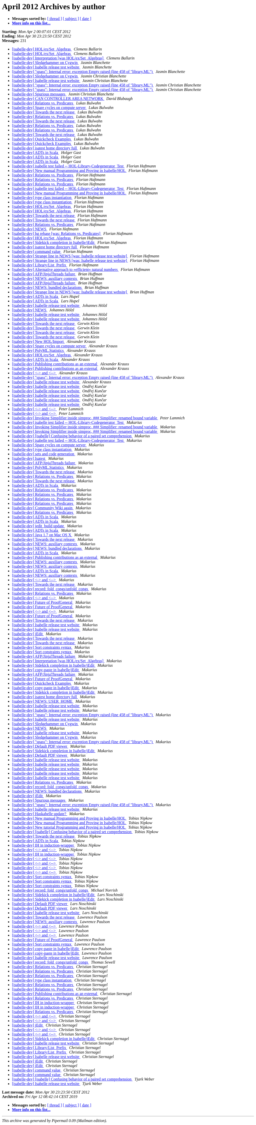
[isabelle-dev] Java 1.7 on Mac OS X (42, 535)
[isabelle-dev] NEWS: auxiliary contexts (45, 278)
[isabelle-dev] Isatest (29, 458)
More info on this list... (31, 23)
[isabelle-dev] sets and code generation (43, 454)
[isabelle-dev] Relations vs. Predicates (43, 103)
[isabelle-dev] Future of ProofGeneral (42, 602)
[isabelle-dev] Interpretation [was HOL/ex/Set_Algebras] (58, 58)
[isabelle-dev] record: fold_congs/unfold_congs (50, 589)
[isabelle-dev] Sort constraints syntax (42, 647)
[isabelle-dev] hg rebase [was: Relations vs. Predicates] (56, 233)
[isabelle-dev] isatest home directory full (45, 148)
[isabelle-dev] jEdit (28, 634)
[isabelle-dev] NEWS (29, 229)
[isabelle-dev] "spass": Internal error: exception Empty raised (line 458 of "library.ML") (83, 71)
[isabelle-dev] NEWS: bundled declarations (47, 287)
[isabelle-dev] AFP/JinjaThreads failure (44, 274)
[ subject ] (71, 18)
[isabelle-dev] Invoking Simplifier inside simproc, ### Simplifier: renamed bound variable (85, 418)
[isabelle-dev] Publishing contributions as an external (55, 364)
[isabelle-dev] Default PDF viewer (40, 746)
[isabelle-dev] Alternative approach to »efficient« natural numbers (65, 269)
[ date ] (85, 18)
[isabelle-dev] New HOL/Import (38, 341)
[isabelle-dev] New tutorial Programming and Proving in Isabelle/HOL (69, 827)
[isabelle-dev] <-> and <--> (34, 373)
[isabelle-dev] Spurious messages (39, 94)
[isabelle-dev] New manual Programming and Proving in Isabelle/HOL (69, 170)
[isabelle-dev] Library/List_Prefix (39, 265)
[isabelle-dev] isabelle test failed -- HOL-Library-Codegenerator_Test (68, 166)
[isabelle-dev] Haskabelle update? (39, 814)
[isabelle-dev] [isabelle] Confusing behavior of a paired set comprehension (72, 436)
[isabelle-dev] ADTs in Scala (35, 152)
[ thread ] (54, 18)
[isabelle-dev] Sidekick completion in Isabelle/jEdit (54, 242)
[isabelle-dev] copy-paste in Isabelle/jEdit (46, 670)
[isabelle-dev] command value (37, 251)
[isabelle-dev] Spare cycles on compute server (49, 107)
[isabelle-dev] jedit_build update (38, 526)
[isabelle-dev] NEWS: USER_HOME (43, 701)
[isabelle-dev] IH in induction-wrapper (43, 845)
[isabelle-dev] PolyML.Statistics (38, 350)
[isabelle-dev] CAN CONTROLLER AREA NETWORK (58, 98)
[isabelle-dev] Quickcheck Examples (42, 139)
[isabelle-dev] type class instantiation (42, 197)
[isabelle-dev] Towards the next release (44, 112)
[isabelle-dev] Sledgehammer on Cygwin (45, 62)
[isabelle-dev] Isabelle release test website (46, 67)
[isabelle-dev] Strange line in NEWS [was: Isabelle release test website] (70, 256)
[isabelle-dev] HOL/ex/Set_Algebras (42, 49)
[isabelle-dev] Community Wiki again (43, 508)
